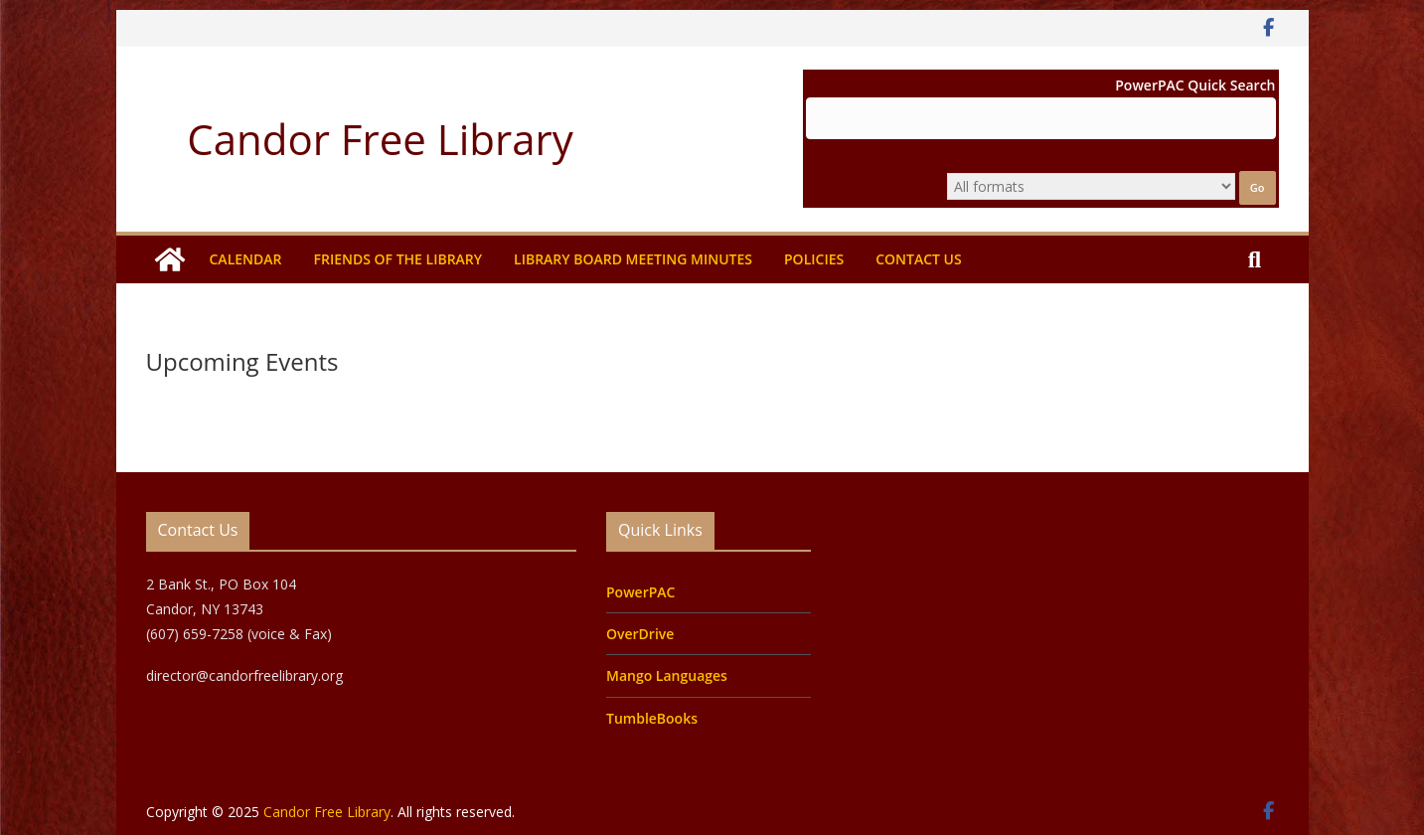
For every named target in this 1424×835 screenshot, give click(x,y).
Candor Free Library (379, 138)
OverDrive (640, 633)
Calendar (246, 259)
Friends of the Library (397, 259)
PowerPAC (640, 592)
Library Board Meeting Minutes (633, 259)
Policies (814, 259)
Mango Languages (666, 675)
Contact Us (918, 259)
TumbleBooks (652, 718)
